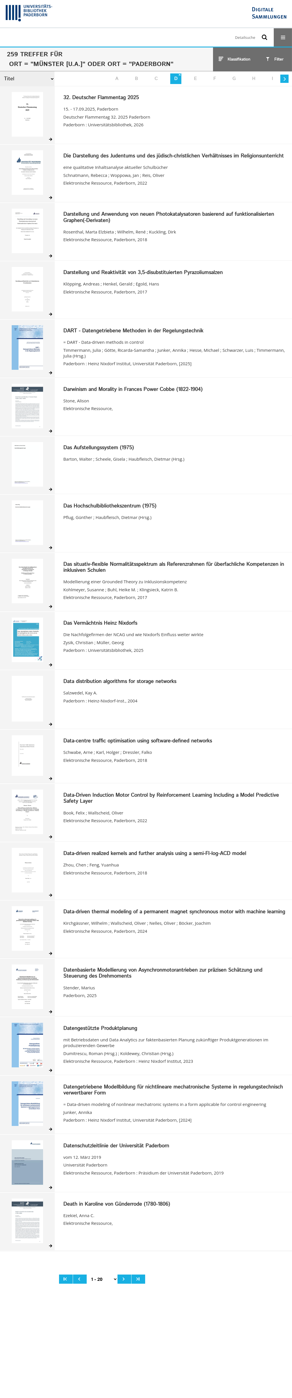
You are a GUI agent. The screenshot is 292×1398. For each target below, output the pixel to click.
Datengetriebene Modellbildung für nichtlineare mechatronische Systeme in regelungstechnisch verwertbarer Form (173, 1090)
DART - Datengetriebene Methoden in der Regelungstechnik (133, 331)
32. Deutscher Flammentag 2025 (101, 98)
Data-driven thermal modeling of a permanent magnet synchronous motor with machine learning (174, 912)
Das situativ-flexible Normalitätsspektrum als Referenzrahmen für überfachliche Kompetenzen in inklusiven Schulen (173, 568)
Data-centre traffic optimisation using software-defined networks (137, 741)
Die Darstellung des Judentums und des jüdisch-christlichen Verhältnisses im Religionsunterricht (173, 156)
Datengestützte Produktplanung (100, 1029)
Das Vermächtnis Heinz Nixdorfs (100, 623)
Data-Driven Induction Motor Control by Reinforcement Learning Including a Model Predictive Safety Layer (171, 798)
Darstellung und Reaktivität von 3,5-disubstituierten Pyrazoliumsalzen (143, 273)
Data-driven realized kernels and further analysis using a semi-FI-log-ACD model (154, 854)
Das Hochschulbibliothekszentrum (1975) (109, 506)
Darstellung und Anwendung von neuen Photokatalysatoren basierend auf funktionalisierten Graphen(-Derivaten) (168, 217)
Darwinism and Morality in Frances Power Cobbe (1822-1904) (132, 390)
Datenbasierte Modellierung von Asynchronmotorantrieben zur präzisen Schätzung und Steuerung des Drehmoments (162, 973)
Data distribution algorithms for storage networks (119, 682)
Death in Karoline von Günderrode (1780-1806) (116, 1204)
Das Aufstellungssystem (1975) (98, 448)
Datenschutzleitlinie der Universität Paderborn (116, 1146)
